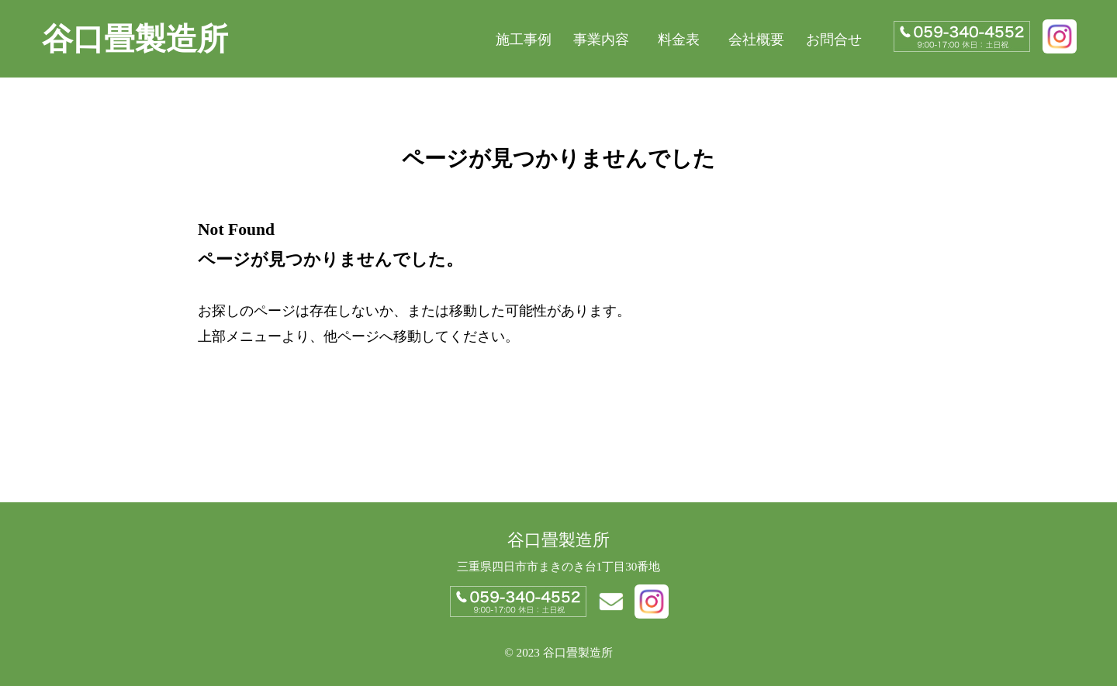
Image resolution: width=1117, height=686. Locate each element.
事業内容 (601, 39)
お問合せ (834, 39)
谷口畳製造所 (135, 39)
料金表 (679, 39)
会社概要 (756, 39)
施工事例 (524, 39)
